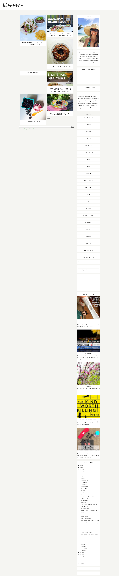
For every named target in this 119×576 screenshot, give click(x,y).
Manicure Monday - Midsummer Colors (90, 524)
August (83, 488)
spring (89, 229)
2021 (81, 465)
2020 (81, 467)
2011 (81, 559)
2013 (81, 554)
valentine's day (88, 257)
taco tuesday (88, 240)
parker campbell (88, 215)
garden (88, 173)
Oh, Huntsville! (84, 538)
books (89, 134)
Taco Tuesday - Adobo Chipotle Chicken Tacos (60, 34)
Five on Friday (84, 514)
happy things (88, 180)
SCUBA (89, 120)
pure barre (88, 226)
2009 (81, 563)
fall (88, 159)
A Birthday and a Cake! (60, 66)
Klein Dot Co (84, 526)
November (83, 482)
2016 (81, 476)
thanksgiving (88, 250)
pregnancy (88, 222)
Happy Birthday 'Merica (86, 532)
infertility (88, 187)
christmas (88, 145)
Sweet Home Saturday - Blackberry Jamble (60, 113)
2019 (81, 469)
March (82, 546)
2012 (81, 556)
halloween (88, 176)
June (82, 540)
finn (88, 166)
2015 (81, 478)
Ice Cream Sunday (33, 122)
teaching (89, 243)
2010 (81, 561)
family (89, 162)
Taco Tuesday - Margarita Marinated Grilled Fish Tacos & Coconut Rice (60, 89)
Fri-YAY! (83, 528)
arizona (89, 127)
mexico (88, 205)
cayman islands (88, 141)
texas (89, 247)
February (83, 548)
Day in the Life (89, 117)
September (83, 486)
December (83, 480)
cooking (89, 148)
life (89, 194)
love (88, 201)
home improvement (88, 183)
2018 (81, 471)
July (82, 490)
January (83, 550)
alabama (89, 124)
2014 (81, 552)
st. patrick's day (88, 233)
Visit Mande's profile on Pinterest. (86, 568)
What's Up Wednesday (86, 518)
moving (88, 208)
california (88, 138)
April (82, 544)
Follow (79, 261)
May (82, 542)
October (83, 484)
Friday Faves (32, 72)
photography (88, 219)
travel (88, 254)
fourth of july (89, 169)
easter (89, 155)
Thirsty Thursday (85, 516)
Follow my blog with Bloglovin (26, 129)
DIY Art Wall (84, 530)
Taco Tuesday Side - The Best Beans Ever (32, 43)
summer (88, 236)
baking (88, 131)
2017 (81, 474)
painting (89, 212)
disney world (88, 152)
